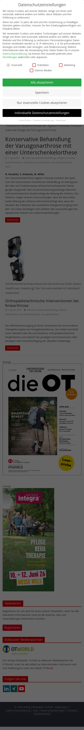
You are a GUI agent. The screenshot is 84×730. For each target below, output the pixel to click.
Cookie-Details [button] (25, 120)
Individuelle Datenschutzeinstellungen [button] (42, 113)
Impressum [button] (61, 120)
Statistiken (40, 64)
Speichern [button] (42, 92)
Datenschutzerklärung (15, 53)
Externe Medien (41, 70)
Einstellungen (10, 57)
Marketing (67, 64)
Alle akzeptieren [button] (42, 82)
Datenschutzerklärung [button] (44, 120)
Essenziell (14, 64)
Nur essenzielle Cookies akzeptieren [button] (42, 102)
